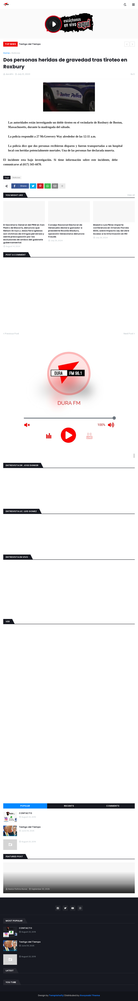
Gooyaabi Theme (90, 995)
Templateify (56, 995)
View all (131, 195)
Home (6, 53)
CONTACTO (25, 813)
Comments (112, 805)
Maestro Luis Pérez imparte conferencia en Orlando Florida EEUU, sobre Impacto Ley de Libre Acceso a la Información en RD (111, 229)
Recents (69, 805)
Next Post (128, 333)
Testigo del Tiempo (30, 44)
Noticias (16, 53)
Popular (25, 805)
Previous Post (12, 333)
